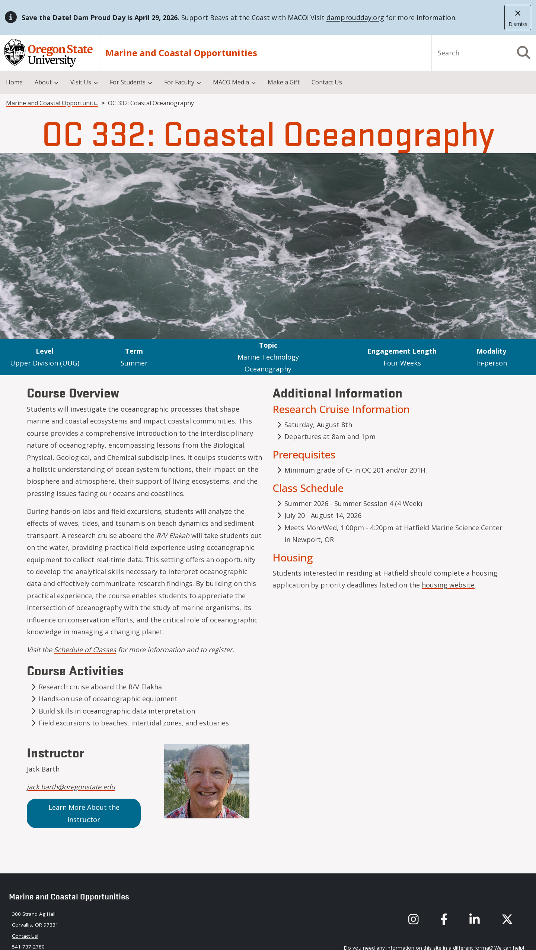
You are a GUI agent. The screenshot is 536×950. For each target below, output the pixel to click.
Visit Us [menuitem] (80, 82)
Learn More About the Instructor (83, 813)
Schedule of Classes (85, 649)
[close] (517, 17)
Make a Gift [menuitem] (284, 82)
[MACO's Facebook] (444, 920)
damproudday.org (355, 17)
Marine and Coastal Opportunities (181, 52)
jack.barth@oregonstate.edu (71, 786)
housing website (448, 584)
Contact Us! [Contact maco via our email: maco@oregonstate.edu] (25, 936)
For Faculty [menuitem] (179, 82)
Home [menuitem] (14, 82)
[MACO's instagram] (414, 920)
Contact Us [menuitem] (327, 82)
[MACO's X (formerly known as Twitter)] (507, 920)
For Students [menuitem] (128, 82)
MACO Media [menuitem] (231, 82)
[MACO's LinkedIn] (475, 920)
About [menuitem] (43, 82)
